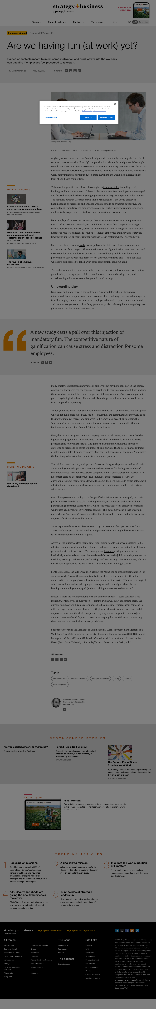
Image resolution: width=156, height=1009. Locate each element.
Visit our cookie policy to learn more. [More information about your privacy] (94, 111)
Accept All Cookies (106, 117)
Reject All (88, 117)
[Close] (115, 104)
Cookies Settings (51, 117)
